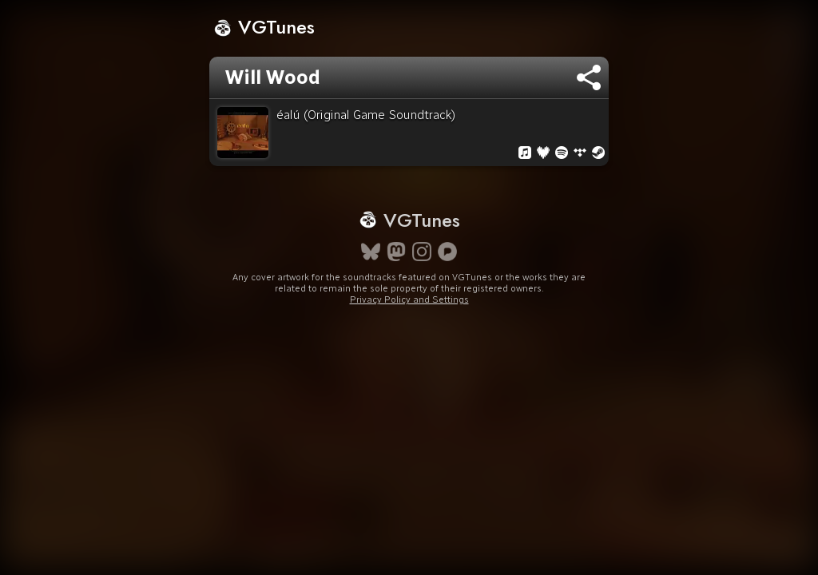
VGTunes (264, 27)
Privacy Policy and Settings (409, 328)
